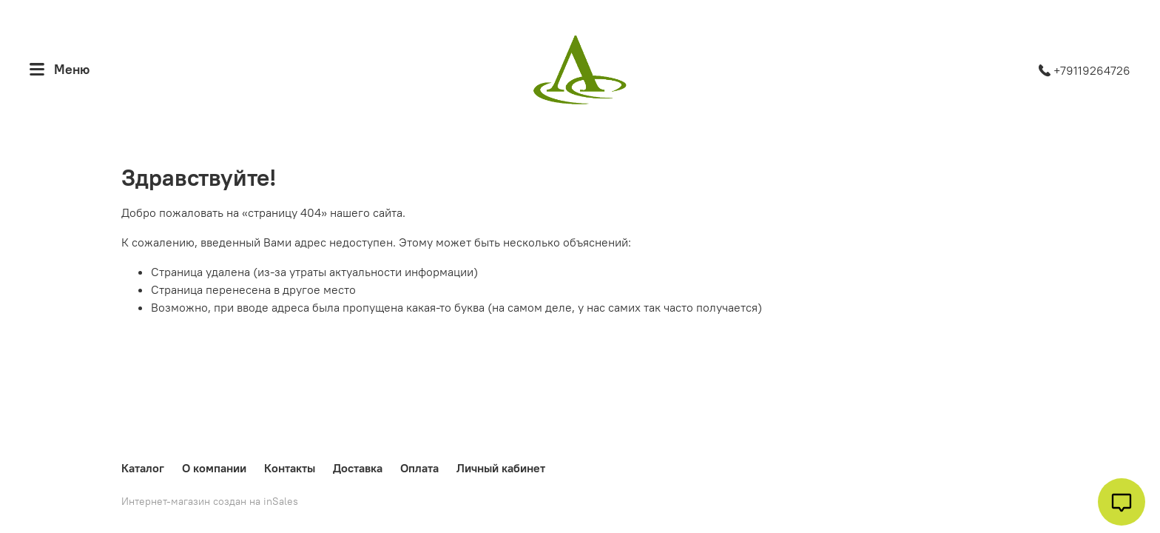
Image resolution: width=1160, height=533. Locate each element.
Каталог (142, 467)
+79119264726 (1084, 70)
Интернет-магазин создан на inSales (209, 501)
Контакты (289, 467)
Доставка (357, 467)
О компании (214, 467)
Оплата (419, 467)
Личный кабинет (500, 467)
